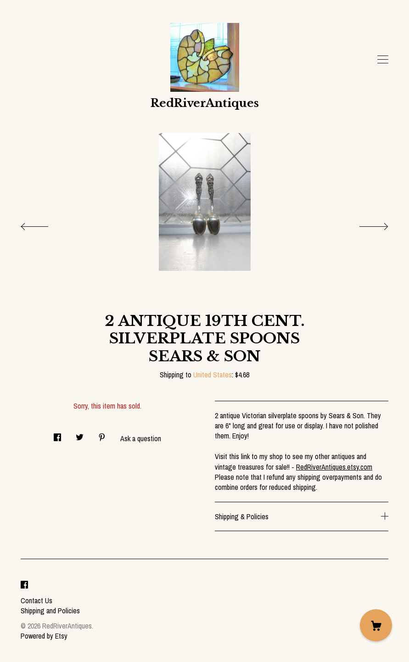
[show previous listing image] (44, 224)
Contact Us (36, 600)
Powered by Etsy (44, 636)
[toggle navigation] (382, 59)
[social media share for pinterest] (102, 434)
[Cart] (376, 625)
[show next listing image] (365, 224)
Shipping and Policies (50, 611)
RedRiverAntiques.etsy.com (334, 467)
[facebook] (24, 585)
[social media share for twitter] (80, 434)
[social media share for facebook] (57, 434)
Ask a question (140, 438)
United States (212, 375)
